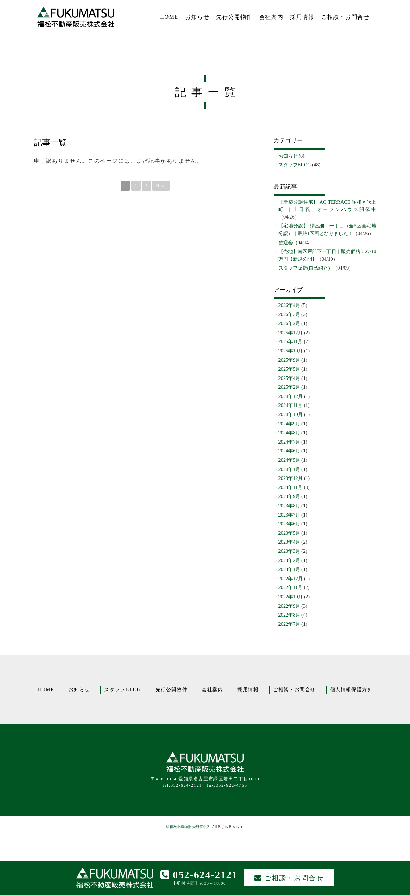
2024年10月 (290, 414)
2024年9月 (289, 423)
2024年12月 (290, 396)
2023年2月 (289, 560)
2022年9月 (289, 606)
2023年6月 (289, 523)
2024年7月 (289, 442)
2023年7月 (289, 515)
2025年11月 (290, 341)
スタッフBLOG (294, 164)
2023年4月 (289, 542)
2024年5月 (289, 460)
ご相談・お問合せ (345, 17)
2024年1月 (289, 469)
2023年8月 (289, 505)
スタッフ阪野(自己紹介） (305, 268)
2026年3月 (289, 314)
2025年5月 (289, 369)
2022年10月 (290, 596)
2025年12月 (290, 332)
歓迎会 (285, 242)
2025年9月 (289, 360)
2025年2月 (289, 387)
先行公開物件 (234, 17)
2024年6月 (289, 450)
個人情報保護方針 (351, 689)
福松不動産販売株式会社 (190, 826)
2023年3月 (289, 551)
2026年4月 (289, 305)
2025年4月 (289, 378)
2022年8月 (289, 615)
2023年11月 (290, 487)
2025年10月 (290, 350)
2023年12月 (290, 478)
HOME (169, 17)
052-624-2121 (199, 874)
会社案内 (271, 17)
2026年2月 (289, 323)
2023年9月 (289, 496)
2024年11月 (290, 405)
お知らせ (197, 17)
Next (161, 185)
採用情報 (302, 17)
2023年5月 (289, 533)
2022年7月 (289, 624)
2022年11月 (290, 587)
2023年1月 (289, 569)
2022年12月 (290, 578)
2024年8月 (289, 432)
